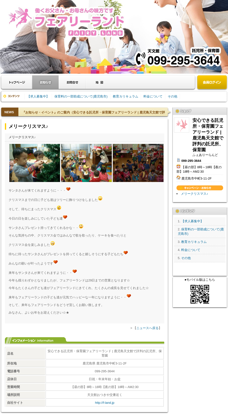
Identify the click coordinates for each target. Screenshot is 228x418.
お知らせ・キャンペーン (45, 82)
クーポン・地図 (99, 82)
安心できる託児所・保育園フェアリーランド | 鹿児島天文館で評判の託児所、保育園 (181, 125)
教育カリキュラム (125, 96)
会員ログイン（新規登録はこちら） (212, 83)
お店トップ (17, 82)
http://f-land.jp (104, 402)
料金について (153, 96)
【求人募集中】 (38, 96)
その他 (172, 96)
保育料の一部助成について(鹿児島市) (81, 96)
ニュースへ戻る (147, 328)
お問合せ (72, 82)
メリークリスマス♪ (194, 193)
